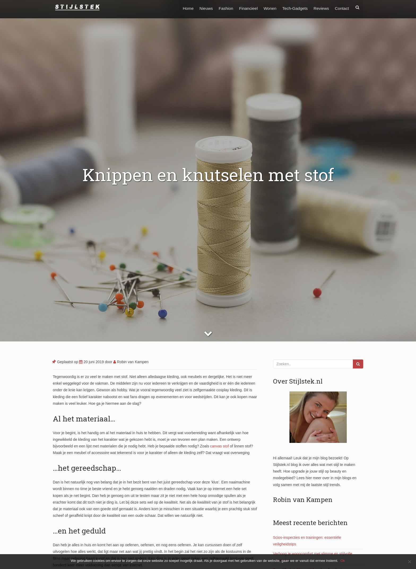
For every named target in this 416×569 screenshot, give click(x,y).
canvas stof (219, 446)
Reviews (320, 7)
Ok (343, 561)
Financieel (245, 7)
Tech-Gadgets (293, 7)
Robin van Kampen (131, 362)
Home (183, 7)
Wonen (268, 7)
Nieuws (202, 7)
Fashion (222, 7)
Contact (342, 7)
